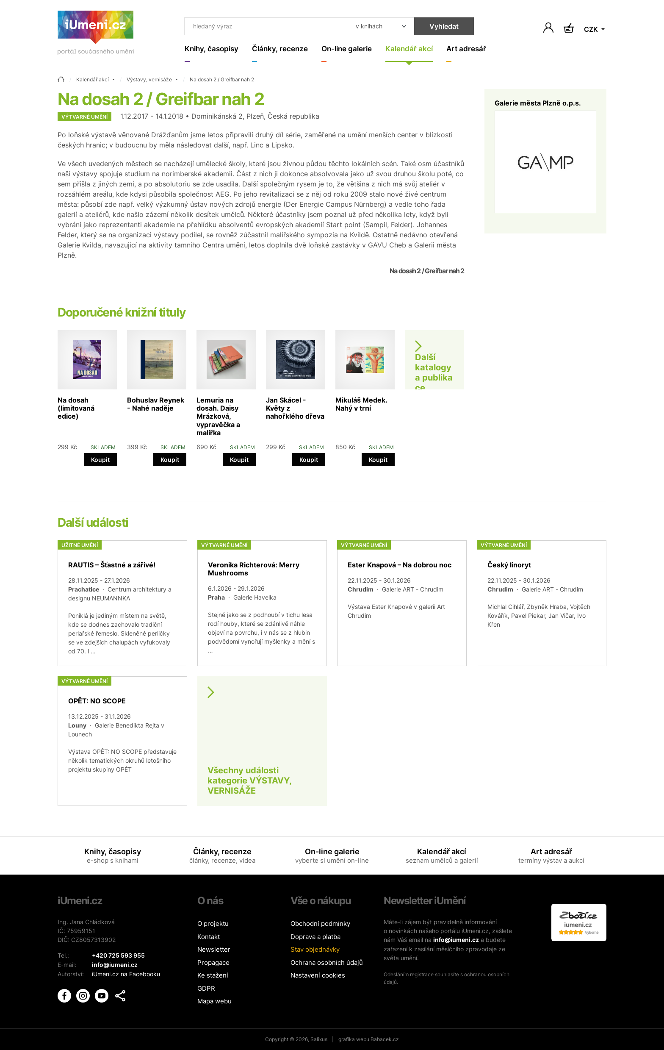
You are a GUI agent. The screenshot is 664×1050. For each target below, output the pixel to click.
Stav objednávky (315, 949)
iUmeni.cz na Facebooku (126, 973)
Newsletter (213, 949)
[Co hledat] (265, 26)
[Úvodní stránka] (96, 34)
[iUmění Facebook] (65, 993)
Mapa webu (214, 1001)
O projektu (213, 923)
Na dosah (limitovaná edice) (76, 408)
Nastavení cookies (317, 975)
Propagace (213, 962)
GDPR (206, 988)
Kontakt (208, 937)
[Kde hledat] (379, 26)
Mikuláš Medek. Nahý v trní (361, 404)
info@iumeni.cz (456, 939)
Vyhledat (442, 26)
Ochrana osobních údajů (326, 962)
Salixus (318, 1039)
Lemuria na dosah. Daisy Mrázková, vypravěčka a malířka (218, 416)
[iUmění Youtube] (102, 993)
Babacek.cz (385, 1039)
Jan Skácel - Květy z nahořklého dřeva (295, 408)
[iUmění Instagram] (83, 993)
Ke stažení (212, 975)
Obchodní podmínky (320, 923)
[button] (120, 994)
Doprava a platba (315, 937)
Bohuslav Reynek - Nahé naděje (155, 404)
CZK (592, 29)
